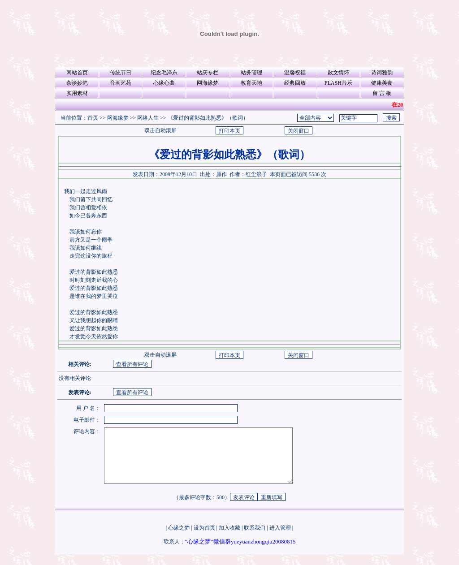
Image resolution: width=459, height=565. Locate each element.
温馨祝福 (295, 72)
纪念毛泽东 (164, 72)
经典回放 (295, 83)
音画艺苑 (120, 83)
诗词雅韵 (382, 72)
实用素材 (77, 93)
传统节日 (120, 72)
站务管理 (251, 72)
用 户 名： (88, 408)
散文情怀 (338, 72)
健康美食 (382, 83)
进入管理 (280, 538)
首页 (92, 118)
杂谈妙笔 (77, 83)
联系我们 (254, 538)
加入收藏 (229, 538)
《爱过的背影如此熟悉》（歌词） (208, 118)
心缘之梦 (179, 538)
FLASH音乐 (338, 83)
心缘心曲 (164, 83)
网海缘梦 (207, 83)
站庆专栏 (207, 72)
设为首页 (204, 538)
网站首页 (77, 72)
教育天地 (251, 83)
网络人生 (148, 118)
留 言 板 (381, 93)
